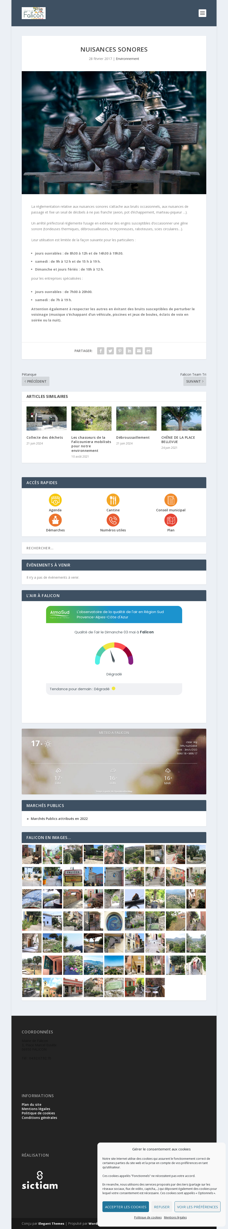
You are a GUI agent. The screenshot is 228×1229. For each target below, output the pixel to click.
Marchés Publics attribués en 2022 (59, 818)
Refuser (162, 1206)
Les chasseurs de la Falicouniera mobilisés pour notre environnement (91, 444)
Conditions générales (39, 1117)
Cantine (113, 510)
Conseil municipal (171, 510)
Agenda (55, 510)
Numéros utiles (113, 530)
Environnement (127, 58)
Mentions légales (175, 1217)
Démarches (55, 530)
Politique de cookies (148, 1217)
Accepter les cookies (125, 1206)
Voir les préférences (197, 1206)
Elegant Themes (51, 1223)
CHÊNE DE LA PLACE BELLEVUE (178, 439)
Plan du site (31, 1104)
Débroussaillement (133, 437)
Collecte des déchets (45, 437)
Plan (171, 530)
